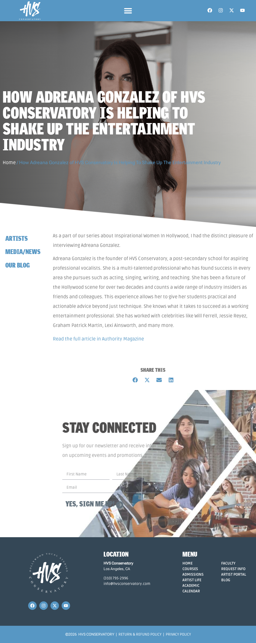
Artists (16, 238)
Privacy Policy (178, 634)
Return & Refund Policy (139, 634)
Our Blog (17, 265)
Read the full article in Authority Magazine (98, 339)
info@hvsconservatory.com (127, 583)
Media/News (22, 251)
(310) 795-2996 (116, 578)
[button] (128, 10)
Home (9, 162)
